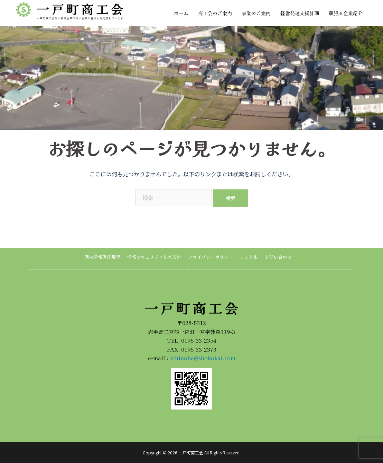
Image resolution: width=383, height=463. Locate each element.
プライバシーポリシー (210, 257)
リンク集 (249, 257)
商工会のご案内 (215, 13)
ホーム (181, 13)
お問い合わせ (278, 257)
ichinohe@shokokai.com (202, 358)
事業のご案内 (256, 13)
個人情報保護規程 (102, 257)
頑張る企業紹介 (346, 13)
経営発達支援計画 (299, 13)
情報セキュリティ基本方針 (154, 257)
